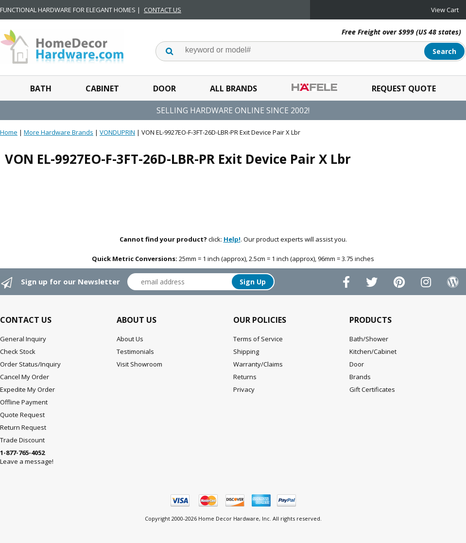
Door (164, 88)
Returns (245, 376)
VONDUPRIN (117, 132)
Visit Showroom (139, 364)
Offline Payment (24, 402)
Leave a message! (26, 457)
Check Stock (17, 351)
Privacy (244, 389)
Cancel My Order (24, 376)
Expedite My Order (27, 389)
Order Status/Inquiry (30, 364)
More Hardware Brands (58, 132)
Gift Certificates (372, 389)
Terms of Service (258, 338)
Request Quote (404, 88)
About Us (130, 338)
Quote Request (22, 414)
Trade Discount (22, 440)
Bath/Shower (368, 338)
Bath (41, 88)
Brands (360, 376)
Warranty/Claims (258, 364)
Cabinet (102, 88)
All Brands (233, 88)
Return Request (23, 427)
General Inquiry (23, 338)
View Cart (445, 9)
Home (8, 132)
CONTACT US (162, 9)
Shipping (246, 351)
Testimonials (135, 351)
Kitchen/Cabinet (373, 351)
